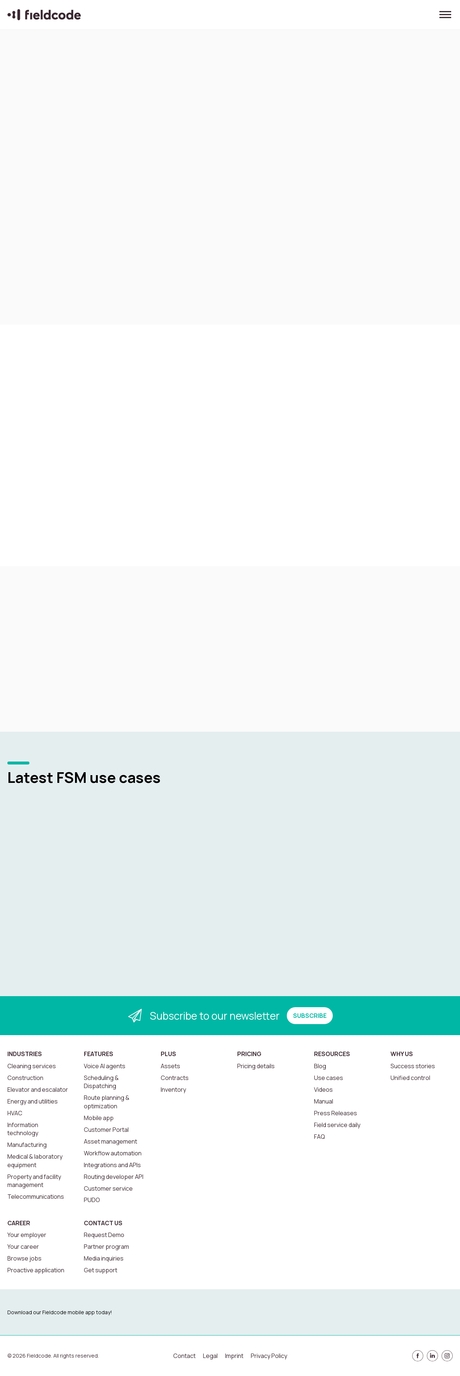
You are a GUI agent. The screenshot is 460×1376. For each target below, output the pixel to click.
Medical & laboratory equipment (35, 1160)
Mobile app (99, 1118)
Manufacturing (27, 1145)
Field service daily (337, 1125)
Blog (320, 1066)
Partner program (106, 1247)
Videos (323, 1090)
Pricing (249, 1054)
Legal (210, 1356)
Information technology (22, 1129)
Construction (25, 1078)
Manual (323, 1101)
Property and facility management (34, 1181)
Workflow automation (113, 1153)
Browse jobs (24, 1258)
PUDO (92, 1200)
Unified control (410, 1078)
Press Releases (335, 1113)
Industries (24, 1054)
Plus (168, 1054)
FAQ (319, 1137)
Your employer (26, 1235)
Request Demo (104, 1235)
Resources (332, 1054)
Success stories (413, 1066)
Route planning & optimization (106, 1102)
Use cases (328, 1078)
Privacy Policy (269, 1356)
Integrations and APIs (112, 1165)
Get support (100, 1270)
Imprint (234, 1356)
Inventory (173, 1090)
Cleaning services (31, 1066)
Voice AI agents (104, 1066)
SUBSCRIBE (310, 1016)
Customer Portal (106, 1130)
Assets (170, 1066)
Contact (184, 1356)
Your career (23, 1247)
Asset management (110, 1141)
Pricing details (256, 1066)
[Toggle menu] (445, 14)
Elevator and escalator (37, 1090)
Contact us (103, 1223)
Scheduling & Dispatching (101, 1082)
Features (98, 1054)
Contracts (175, 1078)
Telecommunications (35, 1197)
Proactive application (35, 1270)
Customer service (108, 1188)
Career (18, 1223)
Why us (402, 1054)
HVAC (14, 1113)
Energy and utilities (32, 1101)
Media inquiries (104, 1258)
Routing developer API (113, 1177)
